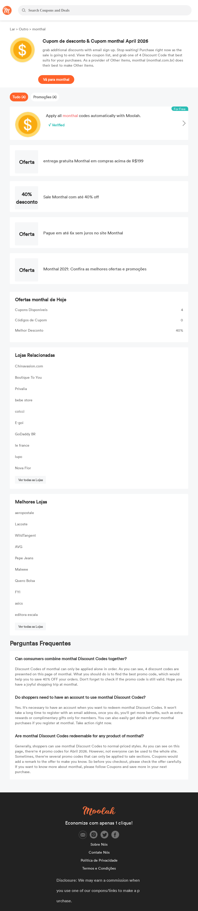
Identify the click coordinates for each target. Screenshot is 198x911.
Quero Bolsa (25, 580)
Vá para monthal (56, 79)
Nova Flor (23, 467)
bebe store (23, 399)
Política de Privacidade (99, 860)
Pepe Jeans (24, 557)
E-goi (19, 422)
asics (19, 603)
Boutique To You (28, 377)
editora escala (26, 614)
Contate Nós (99, 852)
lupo (18, 456)
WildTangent (25, 535)
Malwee (21, 569)
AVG (18, 546)
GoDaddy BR (25, 433)
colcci (19, 411)
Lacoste (21, 523)
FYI (17, 591)
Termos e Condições (99, 868)
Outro (23, 28)
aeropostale (24, 512)
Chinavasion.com (29, 366)
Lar (13, 28)
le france (22, 445)
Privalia (21, 388)
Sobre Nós (99, 844)
